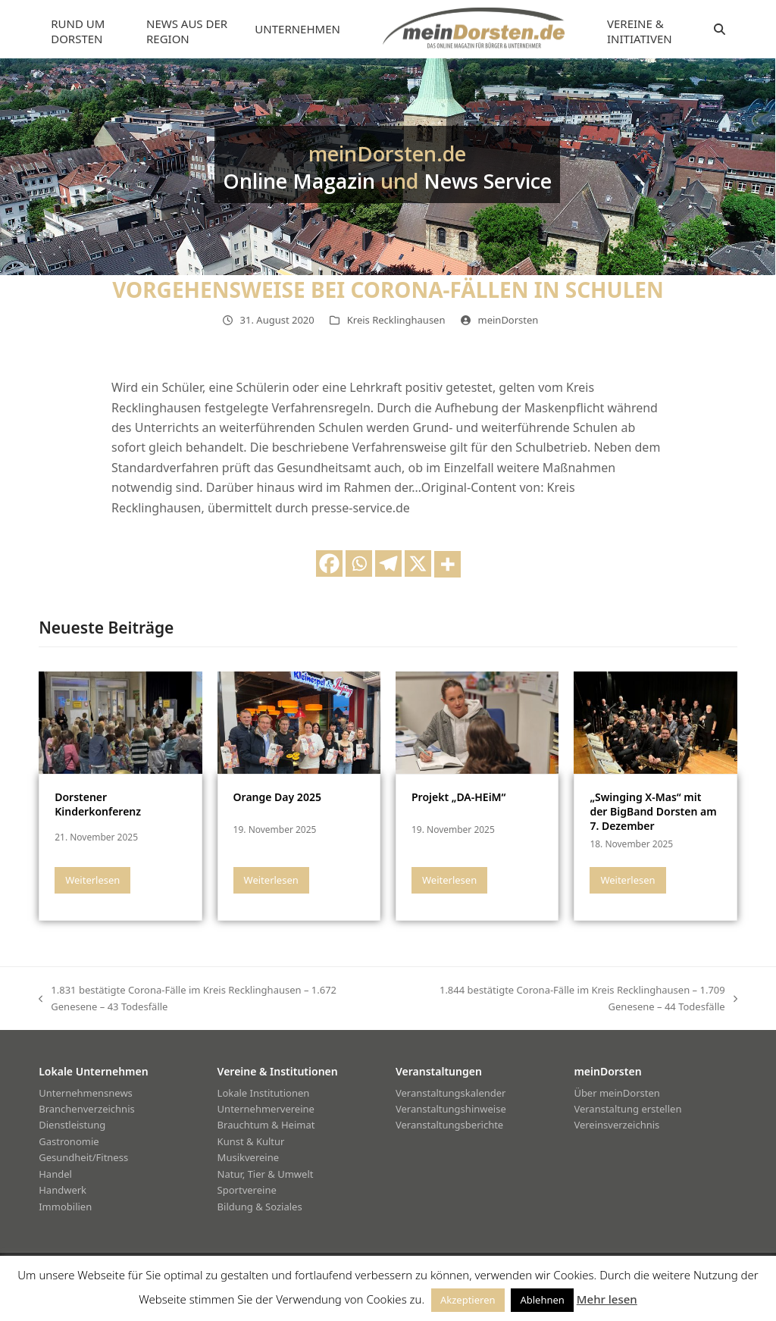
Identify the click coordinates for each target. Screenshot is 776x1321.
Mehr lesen (607, 1299)
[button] (719, 30)
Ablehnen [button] (542, 1300)
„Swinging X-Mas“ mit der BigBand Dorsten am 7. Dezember (653, 812)
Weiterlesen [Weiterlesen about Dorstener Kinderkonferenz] (92, 880)
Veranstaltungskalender (451, 1093)
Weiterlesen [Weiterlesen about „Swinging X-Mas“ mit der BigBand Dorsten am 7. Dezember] (627, 880)
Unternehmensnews (86, 1093)
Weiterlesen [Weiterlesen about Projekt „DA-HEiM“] (449, 880)
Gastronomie (69, 1141)
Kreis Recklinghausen (396, 320)
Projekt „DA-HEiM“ (458, 797)
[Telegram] (388, 563)
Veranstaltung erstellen (627, 1109)
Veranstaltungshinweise (451, 1109)
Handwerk (62, 1190)
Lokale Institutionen (263, 1093)
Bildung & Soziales (259, 1206)
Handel (55, 1174)
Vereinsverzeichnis (616, 1125)
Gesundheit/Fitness (83, 1157)
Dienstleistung (72, 1125)
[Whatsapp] (359, 563)
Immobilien (65, 1206)
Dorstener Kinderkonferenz (98, 804)
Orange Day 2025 (277, 797)
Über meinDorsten (616, 1093)
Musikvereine (248, 1157)
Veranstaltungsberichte (449, 1125)
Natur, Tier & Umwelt (265, 1174)
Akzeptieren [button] (468, 1300)
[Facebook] (329, 563)
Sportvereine (247, 1190)
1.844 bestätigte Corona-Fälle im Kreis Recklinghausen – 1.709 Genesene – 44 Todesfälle (566, 999)
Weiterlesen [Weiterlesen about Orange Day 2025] (271, 880)
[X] (418, 563)
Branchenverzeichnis (87, 1109)
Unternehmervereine (265, 1109)
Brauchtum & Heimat (266, 1125)
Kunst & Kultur (251, 1141)
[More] (447, 564)
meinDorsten (508, 320)
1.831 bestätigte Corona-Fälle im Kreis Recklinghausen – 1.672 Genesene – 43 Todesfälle (187, 999)
